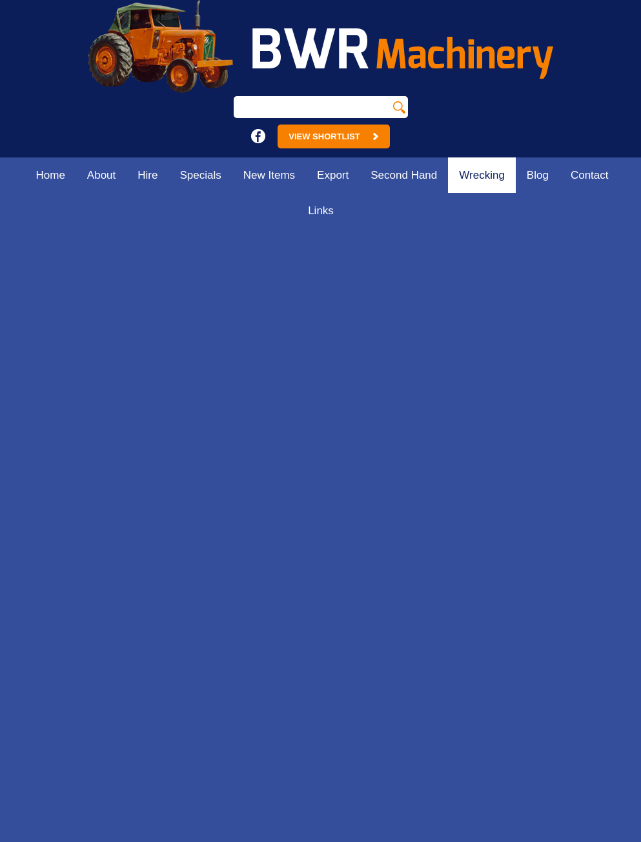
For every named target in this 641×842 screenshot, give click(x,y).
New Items (269, 175)
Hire (147, 175)
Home (50, 175)
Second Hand (404, 175)
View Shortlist (333, 136)
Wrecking (482, 175)
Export (333, 175)
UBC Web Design (476, 835)
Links (321, 211)
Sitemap (132, 835)
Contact (590, 175)
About (101, 175)
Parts (625, 242)
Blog (538, 175)
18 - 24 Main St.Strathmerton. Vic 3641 (252, 498)
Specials (200, 175)
